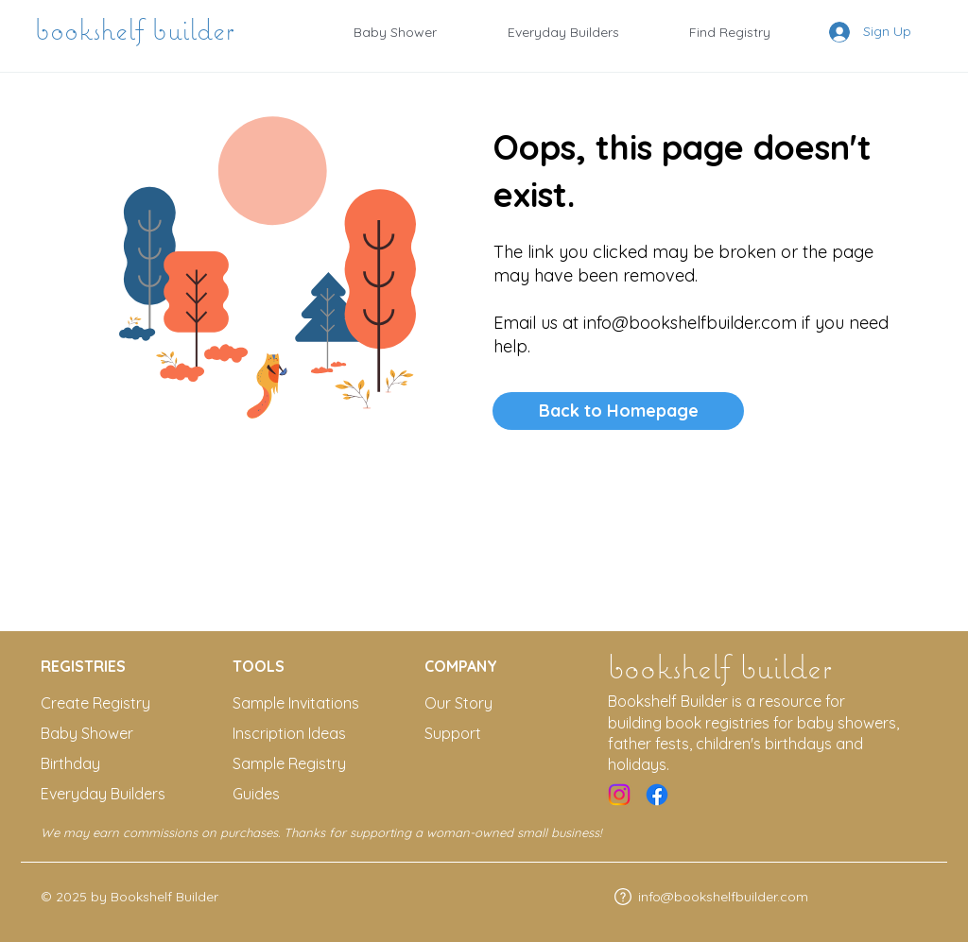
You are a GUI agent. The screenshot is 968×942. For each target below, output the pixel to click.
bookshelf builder (138, 29)
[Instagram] (619, 794)
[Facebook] (657, 794)
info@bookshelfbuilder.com (690, 323)
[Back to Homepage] (618, 411)
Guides (256, 793)
